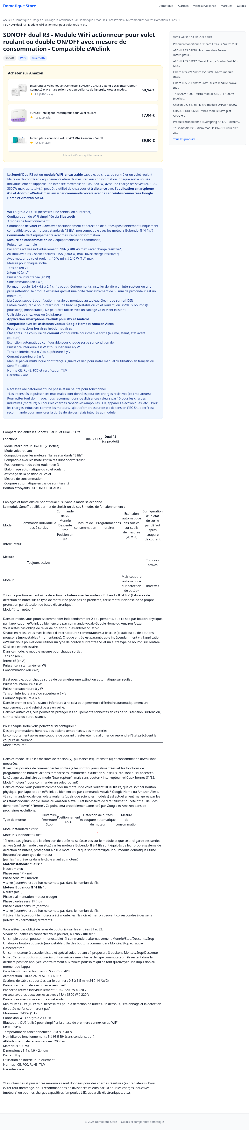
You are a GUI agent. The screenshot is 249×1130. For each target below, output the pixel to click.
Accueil (7, 20)
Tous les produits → (186, 139)
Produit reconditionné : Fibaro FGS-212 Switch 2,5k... (206, 44)
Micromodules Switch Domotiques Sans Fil (153, 20)
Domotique (166, 6)
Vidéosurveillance (204, 6)
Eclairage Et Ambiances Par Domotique (68, 20)
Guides (241, 6)
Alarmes (183, 6)
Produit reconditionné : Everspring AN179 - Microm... (206, 122)
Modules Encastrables (110, 20)
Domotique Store (19, 5)
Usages (36, 20)
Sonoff (9, 58)
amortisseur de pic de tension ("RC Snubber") (116, 408)
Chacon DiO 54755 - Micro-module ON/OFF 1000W (205, 104)
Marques (226, 6)
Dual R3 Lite (93, 439)
